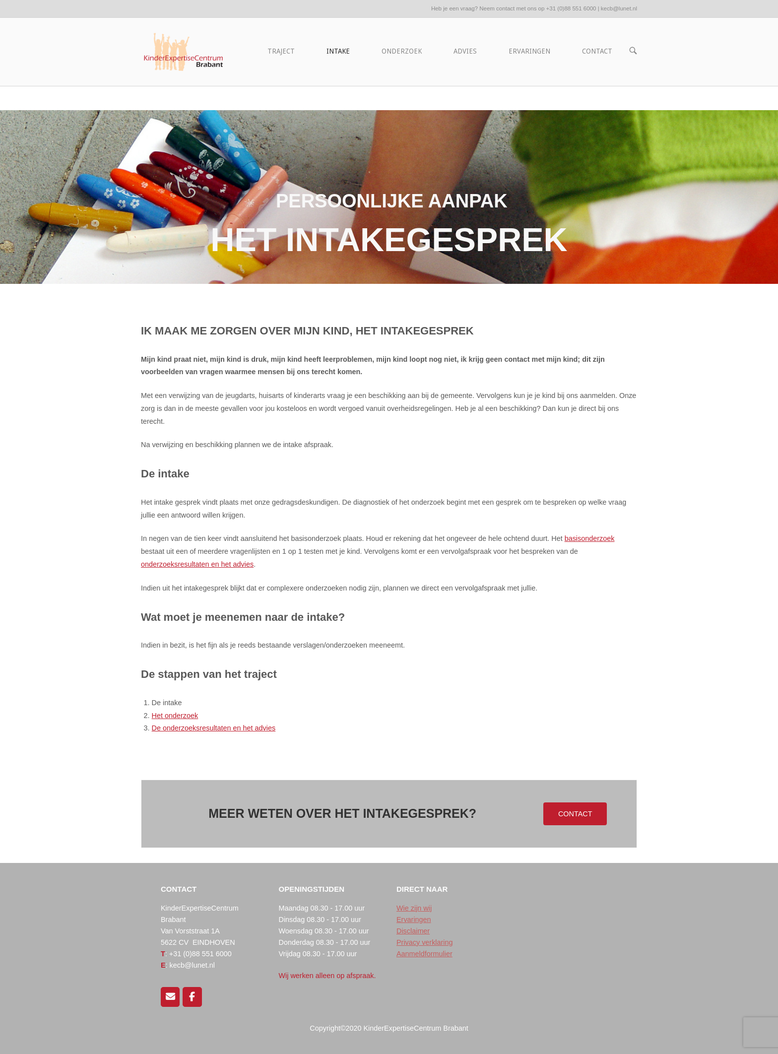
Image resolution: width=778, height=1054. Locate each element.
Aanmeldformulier (424, 954)
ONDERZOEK (402, 51)
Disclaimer (413, 931)
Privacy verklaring (424, 942)
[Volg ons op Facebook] (192, 997)
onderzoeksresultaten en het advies (197, 564)
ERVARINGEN (529, 51)
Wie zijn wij (414, 908)
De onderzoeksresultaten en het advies (214, 728)
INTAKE (338, 51)
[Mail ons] (170, 997)
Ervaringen (413, 919)
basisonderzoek (590, 538)
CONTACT (597, 51)
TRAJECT (281, 51)
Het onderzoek (175, 716)
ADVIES (465, 51)
